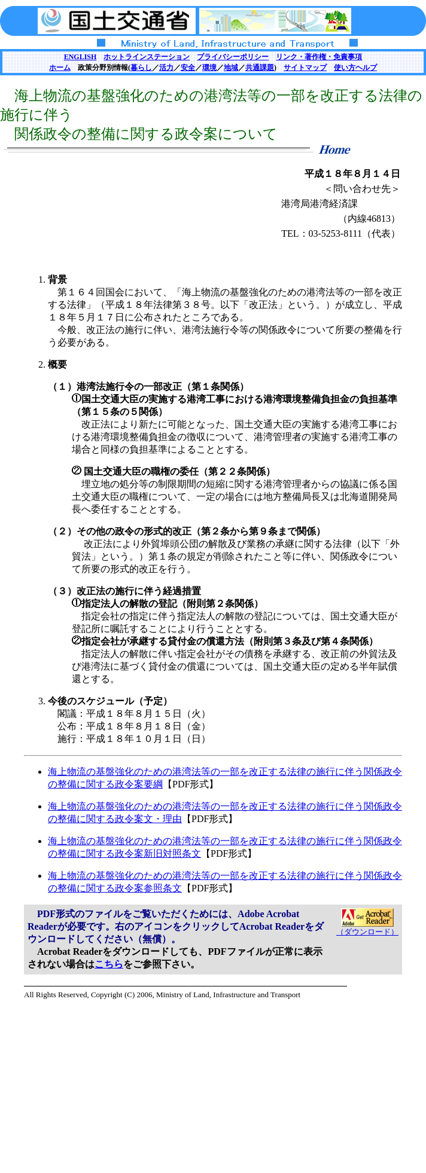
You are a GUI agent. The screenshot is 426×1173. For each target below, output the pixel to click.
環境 (209, 67)
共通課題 (259, 67)
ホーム (60, 67)
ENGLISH (80, 57)
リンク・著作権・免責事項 (319, 57)
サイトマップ (305, 67)
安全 (188, 67)
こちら (109, 964)
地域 (231, 67)
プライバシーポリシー (233, 57)
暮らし (141, 67)
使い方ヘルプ (355, 67)
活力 (166, 67)
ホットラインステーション (147, 57)
